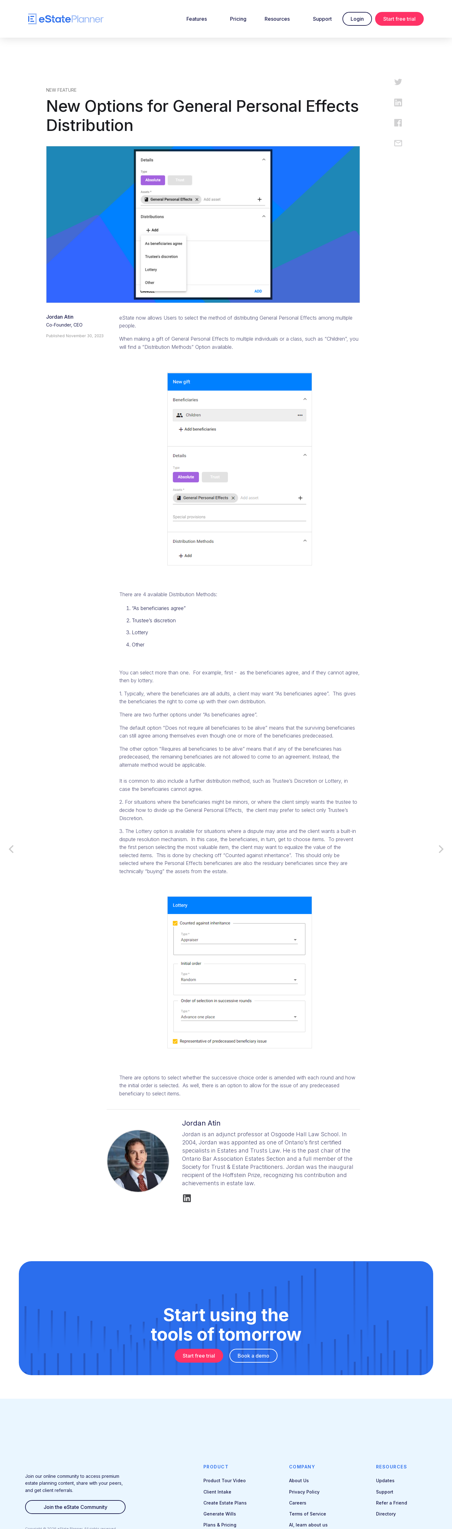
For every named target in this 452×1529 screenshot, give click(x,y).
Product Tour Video (224, 1480)
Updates (385, 1480)
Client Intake (217, 1491)
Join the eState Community (75, 1507)
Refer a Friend (391, 1502)
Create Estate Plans (225, 1502)
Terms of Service (307, 1513)
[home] (66, 19)
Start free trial (399, 19)
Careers (297, 1502)
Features (196, 19)
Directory (386, 1513)
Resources (277, 19)
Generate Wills (219, 1513)
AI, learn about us (308, 1524)
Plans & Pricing (219, 1524)
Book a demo (253, 1356)
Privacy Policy (304, 1491)
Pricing (238, 19)
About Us (299, 1480)
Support (322, 19)
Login (357, 19)
